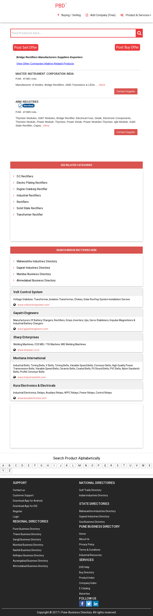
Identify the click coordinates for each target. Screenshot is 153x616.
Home (82, 533)
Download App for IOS (25, 506)
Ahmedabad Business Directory (36, 280)
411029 (26, 112)
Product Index (87, 577)
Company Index (87, 583)
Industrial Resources (90, 555)
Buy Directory (86, 572)
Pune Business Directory (26, 528)
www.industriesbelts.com (32, 377)
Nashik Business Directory (27, 550)
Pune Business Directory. (76, 612)
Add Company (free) (101, 15)
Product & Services (135, 15)
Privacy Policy (86, 544)
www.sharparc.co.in (28, 350)
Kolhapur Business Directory (28, 555)
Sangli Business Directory (27, 539)
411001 (26, 78)
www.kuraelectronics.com (32, 398)
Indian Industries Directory (93, 495)
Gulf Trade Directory (90, 490)
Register (17, 511)
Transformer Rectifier (30, 214)
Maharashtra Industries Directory (37, 261)
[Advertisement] (76, 426)
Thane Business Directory (27, 534)
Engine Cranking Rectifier (32, 189)
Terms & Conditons (89, 549)
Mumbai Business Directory (34, 274)
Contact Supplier (126, 91)
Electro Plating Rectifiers (32, 182)
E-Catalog (84, 588)
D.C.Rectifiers (25, 176)
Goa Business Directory (92, 521)
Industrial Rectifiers (29, 195)
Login (16, 516)
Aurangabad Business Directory (30, 560)
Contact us (19, 490)
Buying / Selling (69, 15)
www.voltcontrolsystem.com (33, 304)
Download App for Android (27, 500)
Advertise (84, 593)
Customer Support (23, 495)
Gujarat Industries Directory (33, 267)
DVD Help (84, 567)
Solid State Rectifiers (30, 208)
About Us (84, 539)
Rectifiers (23, 202)
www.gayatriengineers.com (33, 328)
